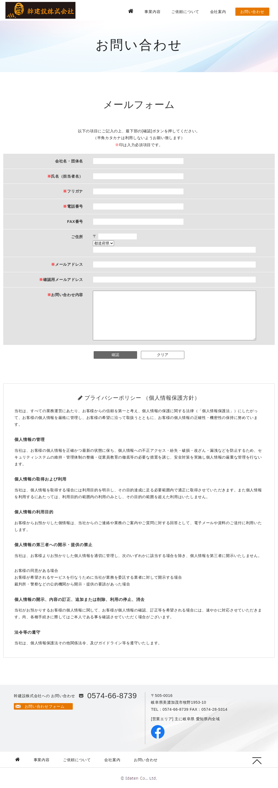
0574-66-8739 (112, 695)
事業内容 (152, 11)
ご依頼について (185, 11)
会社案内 (218, 11)
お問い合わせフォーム (45, 706)
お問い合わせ (252, 11)
